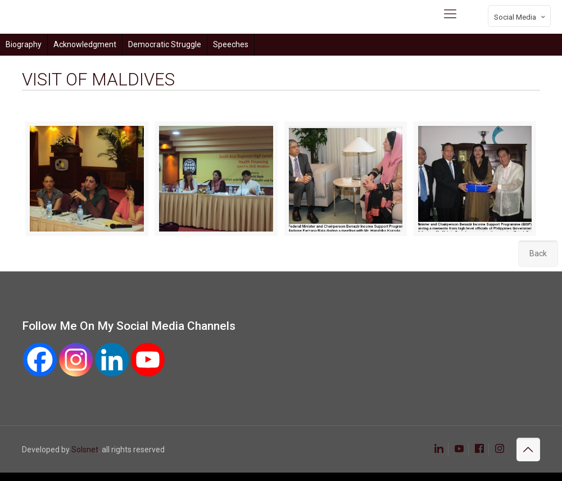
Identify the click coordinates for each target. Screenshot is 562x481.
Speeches (230, 44)
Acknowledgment (84, 44)
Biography (24, 44)
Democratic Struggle (164, 44)
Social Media (520, 16)
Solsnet (84, 449)
